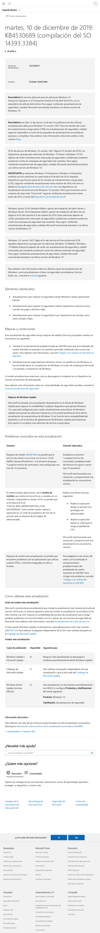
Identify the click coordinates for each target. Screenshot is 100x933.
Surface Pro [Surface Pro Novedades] (7, 852)
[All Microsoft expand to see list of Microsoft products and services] (3, 3)
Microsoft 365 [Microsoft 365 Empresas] (8, 914)
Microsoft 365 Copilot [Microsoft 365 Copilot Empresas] (10, 919)
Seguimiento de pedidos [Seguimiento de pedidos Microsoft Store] (44, 870)
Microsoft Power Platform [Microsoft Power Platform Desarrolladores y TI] (44, 921)
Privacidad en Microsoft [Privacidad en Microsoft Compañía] (76, 910)
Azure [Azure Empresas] (5, 905)
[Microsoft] (50, 2)
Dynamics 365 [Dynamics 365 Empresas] (8, 910)
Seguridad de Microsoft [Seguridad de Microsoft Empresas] (11, 901)
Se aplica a (11, 51)
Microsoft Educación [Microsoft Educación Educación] (75, 852)
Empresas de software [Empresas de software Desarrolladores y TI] (43, 925)
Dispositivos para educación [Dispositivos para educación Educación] (77, 857)
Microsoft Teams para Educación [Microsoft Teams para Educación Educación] (79, 861)
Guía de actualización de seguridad (22, 388)
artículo (33, 275)
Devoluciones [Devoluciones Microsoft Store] (40, 866)
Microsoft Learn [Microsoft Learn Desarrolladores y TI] (41, 901)
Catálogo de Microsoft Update (21, 633)
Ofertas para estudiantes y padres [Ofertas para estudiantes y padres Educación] (79, 879)
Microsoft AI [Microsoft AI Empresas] (7, 896)
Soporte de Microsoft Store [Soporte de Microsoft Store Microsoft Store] (45, 861)
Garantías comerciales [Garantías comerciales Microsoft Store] (43, 879)
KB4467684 (31, 454)
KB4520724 (11, 630)
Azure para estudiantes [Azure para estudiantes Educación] (76, 884)
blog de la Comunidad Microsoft (50, 196)
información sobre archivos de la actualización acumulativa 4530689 (50, 726)
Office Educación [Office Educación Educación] (73, 870)
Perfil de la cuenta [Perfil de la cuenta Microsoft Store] (42, 852)
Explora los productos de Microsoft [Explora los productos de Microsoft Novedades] (15, 875)
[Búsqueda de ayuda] (9, 3)
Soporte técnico (9, 10)
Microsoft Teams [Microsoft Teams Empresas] (9, 923)
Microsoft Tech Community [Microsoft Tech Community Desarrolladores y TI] (45, 912)
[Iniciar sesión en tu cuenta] (95, 3)
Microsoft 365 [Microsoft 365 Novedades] (8, 870)
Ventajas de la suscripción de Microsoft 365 (12, 804)
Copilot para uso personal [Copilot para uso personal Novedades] (12, 866)
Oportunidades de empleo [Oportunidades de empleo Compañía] (76, 896)
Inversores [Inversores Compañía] (71, 914)
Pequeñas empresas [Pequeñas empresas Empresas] (10, 928)
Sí (59, 837)
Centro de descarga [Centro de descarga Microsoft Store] (42, 857)
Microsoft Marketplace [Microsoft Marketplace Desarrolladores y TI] (43, 917)
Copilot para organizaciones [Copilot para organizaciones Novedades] (12, 861)
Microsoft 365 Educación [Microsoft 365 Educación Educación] (76, 866)
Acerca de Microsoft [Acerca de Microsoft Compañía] (74, 901)
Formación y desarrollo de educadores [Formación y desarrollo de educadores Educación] (81, 875)
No (76, 837)
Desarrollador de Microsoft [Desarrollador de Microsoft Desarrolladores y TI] (45, 896)
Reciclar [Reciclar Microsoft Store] (38, 875)
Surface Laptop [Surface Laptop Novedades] (8, 857)
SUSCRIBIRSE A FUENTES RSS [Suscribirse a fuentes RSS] (21, 731)
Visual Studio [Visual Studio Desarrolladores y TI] (40, 930)
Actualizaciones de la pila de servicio (71, 621)
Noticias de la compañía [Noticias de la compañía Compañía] (76, 905)
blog (18, 139)
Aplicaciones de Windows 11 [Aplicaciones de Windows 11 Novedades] (13, 879)
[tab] (15, 773)
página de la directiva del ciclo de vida (38, 186)
